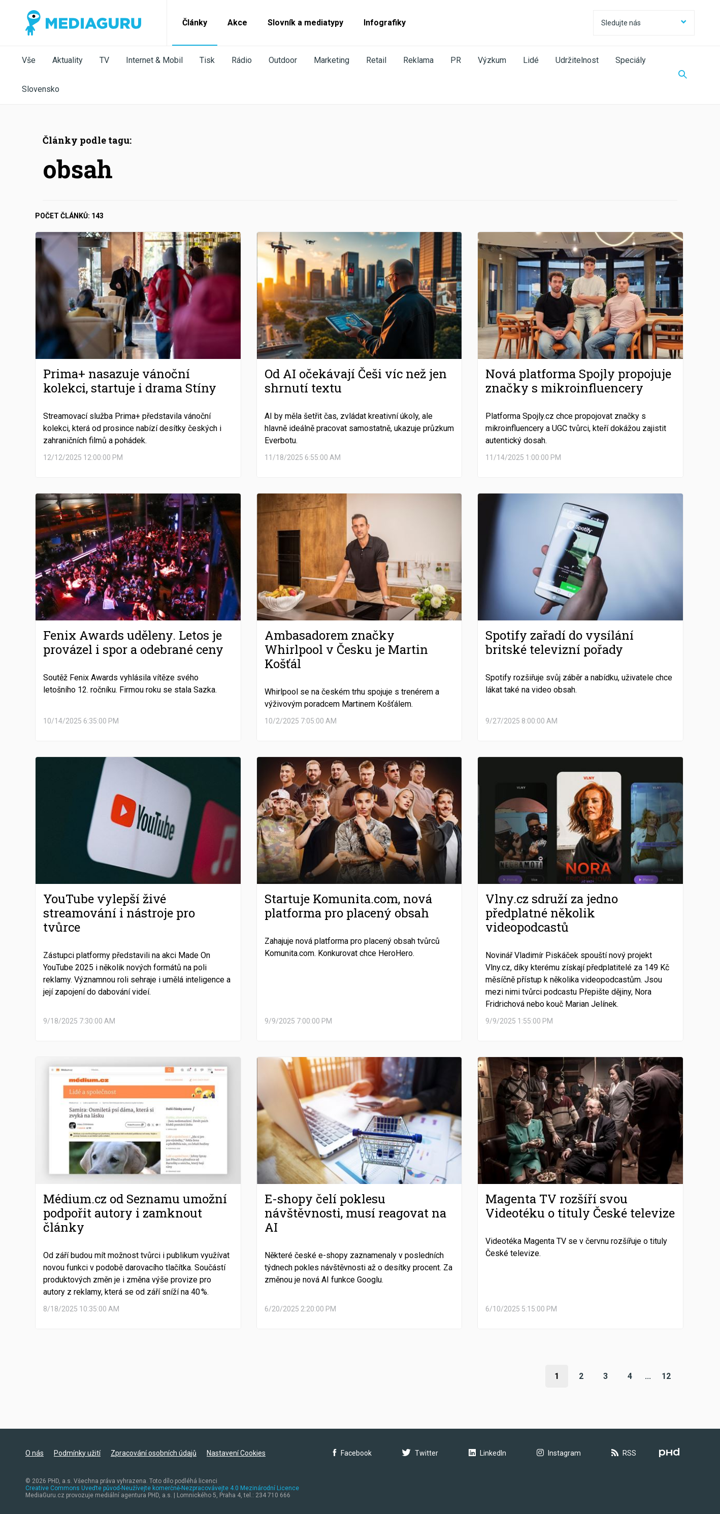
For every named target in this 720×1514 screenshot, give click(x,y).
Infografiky (385, 22)
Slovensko (40, 89)
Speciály (630, 60)
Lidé (531, 60)
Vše (29, 60)
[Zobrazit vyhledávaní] (683, 75)
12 (666, 1376)
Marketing (331, 60)
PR (455, 60)
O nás (34, 1453)
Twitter (420, 1453)
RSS (623, 1453)
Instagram (559, 1453)
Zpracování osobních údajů (154, 1453)
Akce (237, 22)
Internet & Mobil (154, 60)
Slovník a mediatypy (305, 22)
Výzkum (492, 60)
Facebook (352, 1453)
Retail (376, 60)
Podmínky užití (77, 1453)
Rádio (242, 60)
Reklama (418, 60)
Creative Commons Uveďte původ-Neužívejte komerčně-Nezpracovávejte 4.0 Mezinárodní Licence (162, 1488)
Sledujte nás (643, 23)
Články (194, 22)
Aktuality (67, 60)
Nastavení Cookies (236, 1453)
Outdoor (283, 60)
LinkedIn (487, 1453)
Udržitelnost (577, 60)
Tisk (207, 60)
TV (104, 60)
